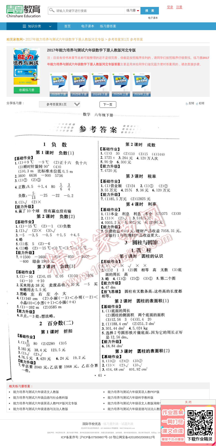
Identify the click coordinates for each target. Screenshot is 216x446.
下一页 (107, 104)
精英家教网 (15, 39)
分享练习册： (16, 103)
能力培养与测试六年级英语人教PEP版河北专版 (45, 403)
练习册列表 (111, 423)
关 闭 (188, 402)
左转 (191, 103)
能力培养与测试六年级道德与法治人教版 (40, 409)
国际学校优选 (91, 423)
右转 (201, 103)
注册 (179, 7)
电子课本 (153, 17)
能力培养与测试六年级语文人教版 (36, 392)
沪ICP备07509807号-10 (96, 437)
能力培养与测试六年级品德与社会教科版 (40, 397)
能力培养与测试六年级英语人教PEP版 (134, 392)
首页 (67, 26)
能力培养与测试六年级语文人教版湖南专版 (137, 403)
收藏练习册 (26, 90)
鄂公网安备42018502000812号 (134, 437)
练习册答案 (108, 26)
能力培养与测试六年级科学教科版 (130, 397)
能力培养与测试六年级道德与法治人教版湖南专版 (141, 409)
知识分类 (34, 26)
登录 (170, 7)
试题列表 (127, 423)
